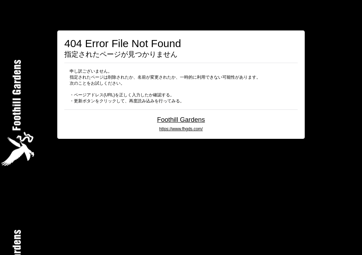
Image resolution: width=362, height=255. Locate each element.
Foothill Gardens (181, 119)
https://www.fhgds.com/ (181, 128)
